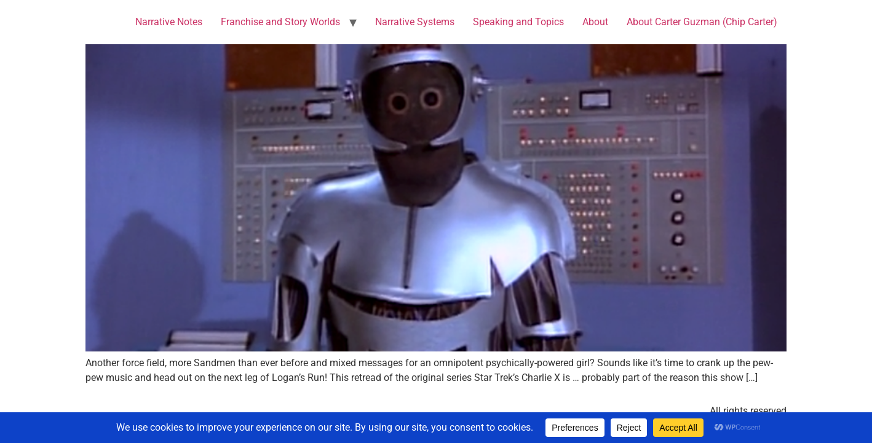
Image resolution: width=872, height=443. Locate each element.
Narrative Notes (168, 22)
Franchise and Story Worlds (280, 22)
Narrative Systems (414, 22)
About (595, 22)
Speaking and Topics (518, 22)
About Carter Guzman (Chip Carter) (702, 22)
